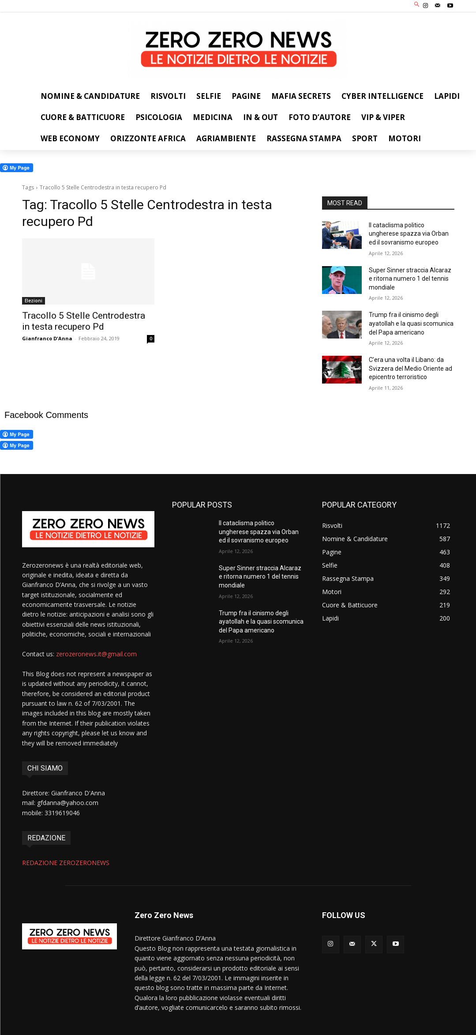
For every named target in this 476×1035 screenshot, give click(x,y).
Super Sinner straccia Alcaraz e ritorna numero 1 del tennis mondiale (410, 279)
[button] (416, 5)
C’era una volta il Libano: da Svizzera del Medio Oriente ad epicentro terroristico (410, 368)
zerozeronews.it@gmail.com (96, 654)
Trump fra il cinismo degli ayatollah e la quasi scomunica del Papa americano (411, 323)
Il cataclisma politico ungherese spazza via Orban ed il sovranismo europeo (409, 234)
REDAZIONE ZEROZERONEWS (65, 862)
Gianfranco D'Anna (47, 338)
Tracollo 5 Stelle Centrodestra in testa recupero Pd (83, 321)
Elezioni (33, 300)
